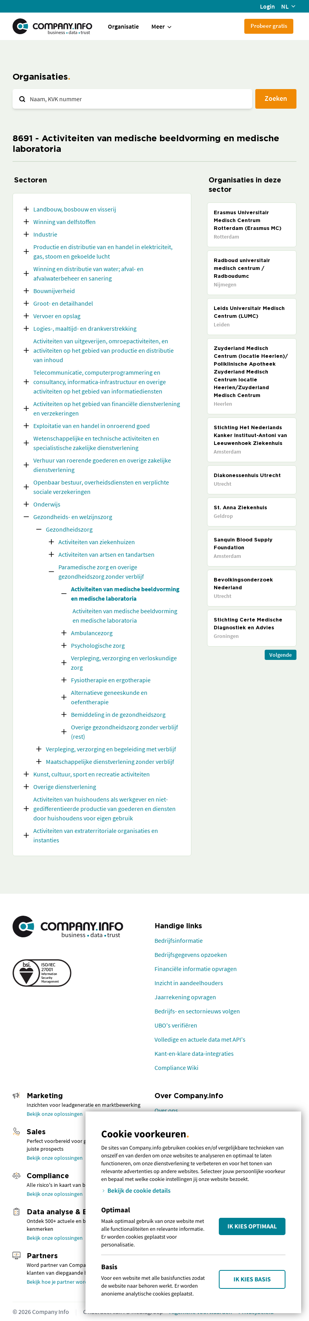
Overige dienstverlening (64, 787)
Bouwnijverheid (54, 291)
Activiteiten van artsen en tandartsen (106, 554)
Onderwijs (46, 504)
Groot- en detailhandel (63, 303)
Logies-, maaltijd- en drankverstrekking (84, 328)
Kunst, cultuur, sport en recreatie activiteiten (91, 774)
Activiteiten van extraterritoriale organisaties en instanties (95, 835)
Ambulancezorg (92, 633)
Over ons (166, 1110)
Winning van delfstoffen (64, 222)
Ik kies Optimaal (252, 1226)
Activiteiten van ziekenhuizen (96, 542)
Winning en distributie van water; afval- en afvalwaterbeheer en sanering (88, 273)
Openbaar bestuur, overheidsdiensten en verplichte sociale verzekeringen (101, 487)
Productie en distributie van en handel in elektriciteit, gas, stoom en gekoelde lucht (103, 251)
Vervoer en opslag (56, 316)
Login (267, 6)
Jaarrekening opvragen (185, 997)
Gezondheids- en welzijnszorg (72, 517)
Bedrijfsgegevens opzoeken (190, 954)
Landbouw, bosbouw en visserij (74, 209)
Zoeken (276, 98)
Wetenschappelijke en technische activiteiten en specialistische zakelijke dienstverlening (96, 443)
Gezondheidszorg (69, 529)
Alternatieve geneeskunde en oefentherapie (109, 697)
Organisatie (123, 26)
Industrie (45, 234)
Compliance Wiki (176, 1067)
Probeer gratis (269, 25)
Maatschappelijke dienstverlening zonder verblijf (110, 761)
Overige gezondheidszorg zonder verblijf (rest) (124, 731)
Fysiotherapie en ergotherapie (111, 680)
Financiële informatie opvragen (195, 969)
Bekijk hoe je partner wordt (58, 1281)
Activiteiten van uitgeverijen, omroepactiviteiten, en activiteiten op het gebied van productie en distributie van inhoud (103, 350)
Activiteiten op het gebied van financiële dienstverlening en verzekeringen (106, 408)
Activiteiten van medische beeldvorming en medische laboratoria (125, 593)
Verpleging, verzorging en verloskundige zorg (124, 662)
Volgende (280, 654)
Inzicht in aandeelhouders (188, 983)
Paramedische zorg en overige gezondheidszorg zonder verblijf (101, 571)
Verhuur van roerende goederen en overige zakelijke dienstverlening (102, 465)
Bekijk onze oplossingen (55, 1113)
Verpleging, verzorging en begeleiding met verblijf (111, 749)
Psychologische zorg (98, 645)
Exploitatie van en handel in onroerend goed (91, 426)
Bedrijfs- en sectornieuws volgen (197, 1011)
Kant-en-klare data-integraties (194, 1053)
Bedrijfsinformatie (178, 940)
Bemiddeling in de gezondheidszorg (118, 714)
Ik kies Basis (252, 1279)
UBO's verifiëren (175, 1025)
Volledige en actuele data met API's (199, 1039)
